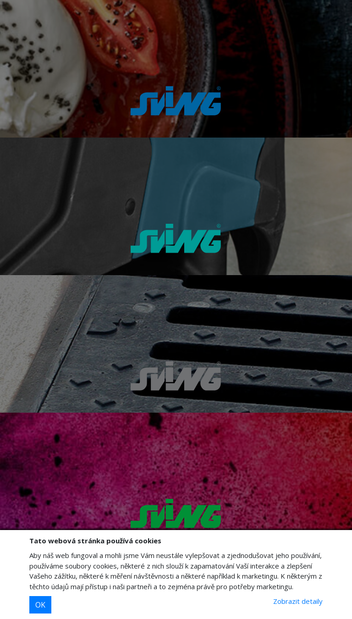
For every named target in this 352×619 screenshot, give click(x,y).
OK (40, 605)
